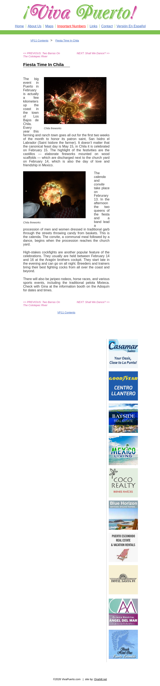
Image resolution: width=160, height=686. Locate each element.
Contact (107, 26)
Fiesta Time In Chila (67, 40)
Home (19, 26)
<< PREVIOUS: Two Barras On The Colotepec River (41, 55)
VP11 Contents (39, 40)
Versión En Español (131, 26)
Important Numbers (71, 26)
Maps (49, 26)
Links (93, 26)
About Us (34, 26)
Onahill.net (100, 679)
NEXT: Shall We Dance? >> (93, 53)
